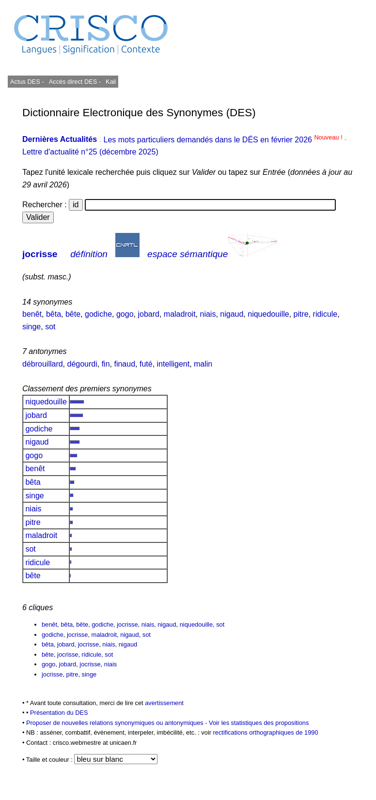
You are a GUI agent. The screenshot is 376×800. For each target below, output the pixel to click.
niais (208, 314)
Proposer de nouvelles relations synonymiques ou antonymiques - (117, 722)
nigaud (231, 314)
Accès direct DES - (75, 81)
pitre (301, 314)
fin (106, 364)
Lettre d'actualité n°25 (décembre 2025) (90, 152)
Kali (111, 81)
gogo (125, 314)
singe (31, 327)
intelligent (173, 364)
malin (203, 364)
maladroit (180, 314)
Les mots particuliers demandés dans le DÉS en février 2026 (223, 140)
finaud (124, 364)
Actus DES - (27, 81)
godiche (98, 314)
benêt (32, 314)
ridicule (325, 314)
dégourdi (82, 364)
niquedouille (268, 314)
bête (72, 314)
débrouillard (42, 364)
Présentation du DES (59, 712)
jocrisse (40, 254)
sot (50, 327)
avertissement (164, 703)
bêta (53, 314)
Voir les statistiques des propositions (259, 722)
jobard (148, 314)
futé (146, 364)
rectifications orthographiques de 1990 (265, 732)
